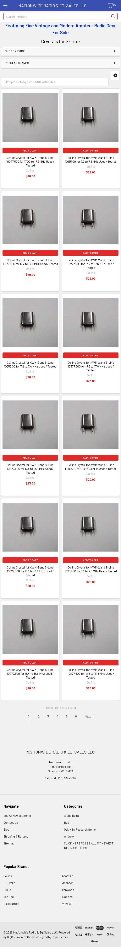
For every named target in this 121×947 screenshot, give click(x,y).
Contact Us (10, 822)
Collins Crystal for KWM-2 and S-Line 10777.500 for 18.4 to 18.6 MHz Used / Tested (30, 673)
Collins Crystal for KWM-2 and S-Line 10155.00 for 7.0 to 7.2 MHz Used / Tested (91, 159)
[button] (115, 75)
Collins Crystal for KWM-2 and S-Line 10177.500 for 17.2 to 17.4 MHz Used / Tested (30, 262)
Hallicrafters (11, 903)
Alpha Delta (71, 815)
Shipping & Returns (15, 836)
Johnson (68, 883)
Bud (66, 822)
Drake (7, 889)
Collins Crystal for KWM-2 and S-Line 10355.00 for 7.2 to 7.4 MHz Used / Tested (30, 364)
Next (90, 716)
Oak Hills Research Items (80, 829)
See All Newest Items (17, 815)
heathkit (67, 876)
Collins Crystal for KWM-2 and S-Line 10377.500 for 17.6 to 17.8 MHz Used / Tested (91, 366)
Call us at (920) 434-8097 (60, 778)
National (67, 896)
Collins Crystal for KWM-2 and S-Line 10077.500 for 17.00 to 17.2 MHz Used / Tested (30, 161)
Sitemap (8, 843)
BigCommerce (16, 937)
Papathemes (60, 937)
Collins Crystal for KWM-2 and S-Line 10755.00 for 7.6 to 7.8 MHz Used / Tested (91, 569)
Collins (7, 876)
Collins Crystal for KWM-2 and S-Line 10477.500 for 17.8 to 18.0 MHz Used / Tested (30, 468)
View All (67, 903)
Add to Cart (30, 150)
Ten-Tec (8, 896)
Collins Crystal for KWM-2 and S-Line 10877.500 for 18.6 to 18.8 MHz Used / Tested (91, 673)
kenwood (68, 889)
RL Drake (9, 883)
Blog (6, 829)
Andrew (69, 836)
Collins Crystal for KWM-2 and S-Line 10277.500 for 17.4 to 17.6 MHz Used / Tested (91, 263)
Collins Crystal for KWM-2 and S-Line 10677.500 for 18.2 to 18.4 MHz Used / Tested (30, 571)
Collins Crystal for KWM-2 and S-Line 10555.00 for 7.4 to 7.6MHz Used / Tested (91, 466)
